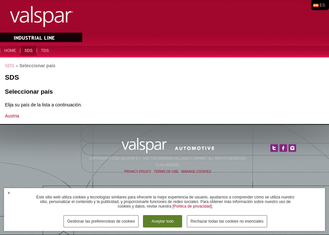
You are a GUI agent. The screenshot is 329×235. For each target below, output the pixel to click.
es (322, 5)
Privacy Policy (137, 171)
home (10, 50)
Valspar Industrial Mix (42, 22)
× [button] (9, 193)
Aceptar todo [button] (162, 221)
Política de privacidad (192, 206)
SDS (28, 50)
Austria (12, 115)
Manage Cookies (196, 171)
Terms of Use (166, 171)
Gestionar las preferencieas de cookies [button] (101, 221)
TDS (45, 50)
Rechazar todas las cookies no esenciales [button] (227, 221)
